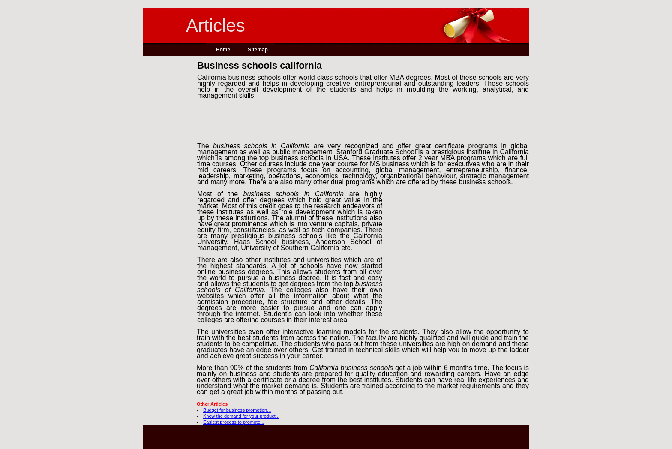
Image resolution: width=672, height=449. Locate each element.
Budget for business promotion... (237, 410)
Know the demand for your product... (241, 416)
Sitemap (258, 50)
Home (223, 50)
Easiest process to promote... (233, 422)
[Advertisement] (170, 192)
